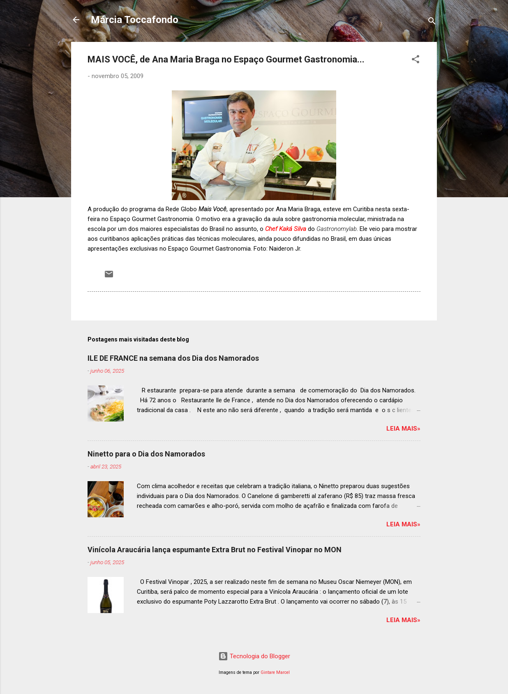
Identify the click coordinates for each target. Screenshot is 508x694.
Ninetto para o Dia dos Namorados (146, 454)
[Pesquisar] (432, 22)
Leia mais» (403, 428)
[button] (415, 60)
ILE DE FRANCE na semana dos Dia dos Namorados (173, 358)
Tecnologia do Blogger (254, 656)
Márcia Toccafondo (134, 19)
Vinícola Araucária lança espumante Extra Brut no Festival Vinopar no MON (215, 549)
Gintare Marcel (275, 672)
